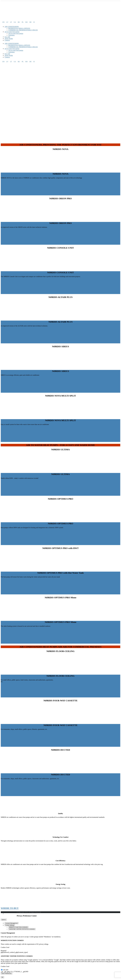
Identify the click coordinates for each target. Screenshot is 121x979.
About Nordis (9, 38)
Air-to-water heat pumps (12, 32)
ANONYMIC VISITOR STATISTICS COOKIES (22, 929)
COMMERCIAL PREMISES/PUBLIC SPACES (23, 30)
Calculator (11, 35)
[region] (60, 103)
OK (2, 977)
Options (4, 919)
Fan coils (7, 37)
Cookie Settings (9, 925)
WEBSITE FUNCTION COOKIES (18, 927)
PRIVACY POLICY (11, 913)
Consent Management (11, 923)
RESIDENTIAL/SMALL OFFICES (19, 28)
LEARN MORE (6, 181)
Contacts (7, 40)
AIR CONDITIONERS (12, 26)
